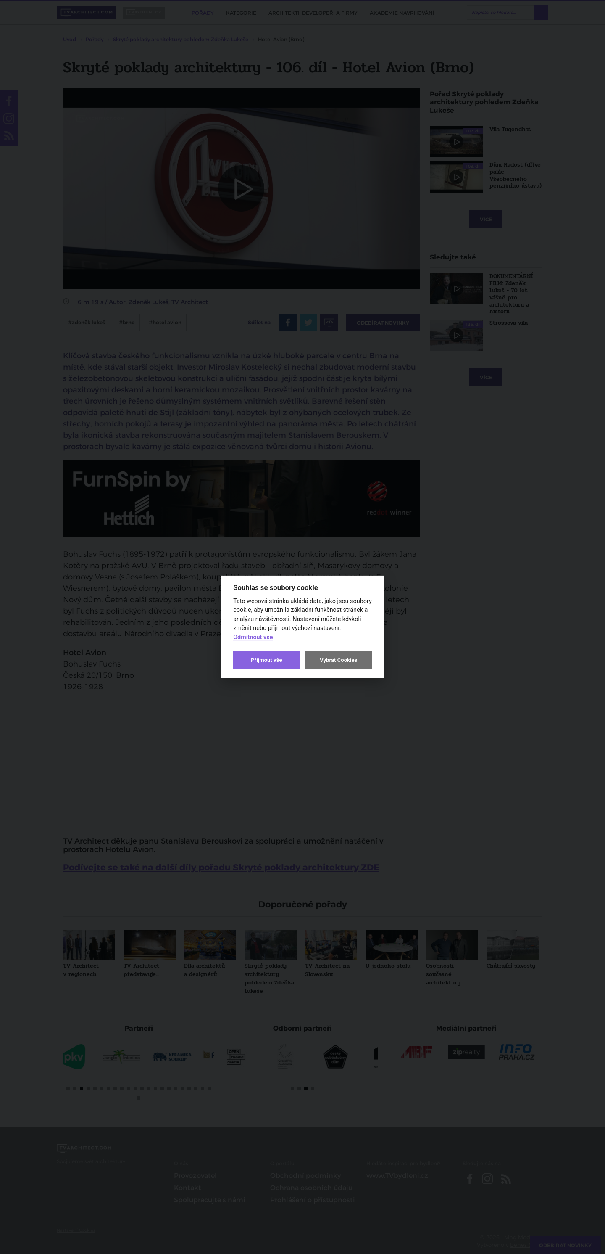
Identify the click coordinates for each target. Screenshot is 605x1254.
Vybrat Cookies (338, 660)
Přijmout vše (266, 660)
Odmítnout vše (253, 637)
